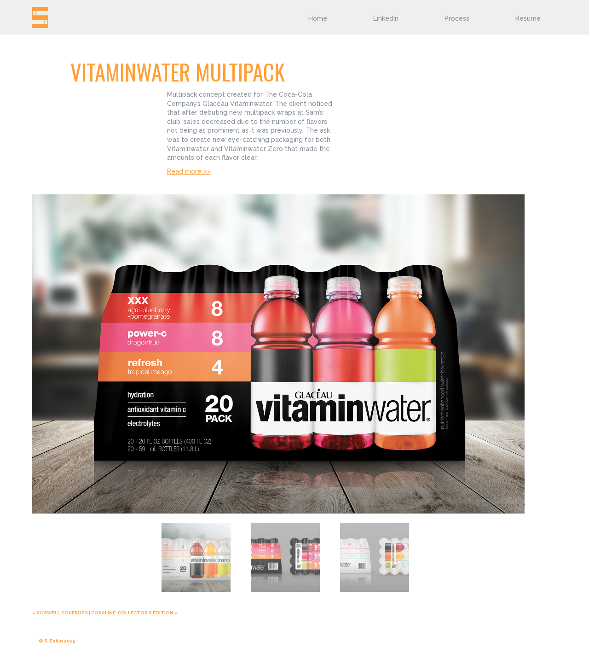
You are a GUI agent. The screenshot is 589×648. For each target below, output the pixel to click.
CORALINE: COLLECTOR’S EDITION (132, 612)
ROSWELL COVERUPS (62, 612)
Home (317, 18)
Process (457, 18)
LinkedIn (385, 18)
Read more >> (189, 171)
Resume (528, 18)
